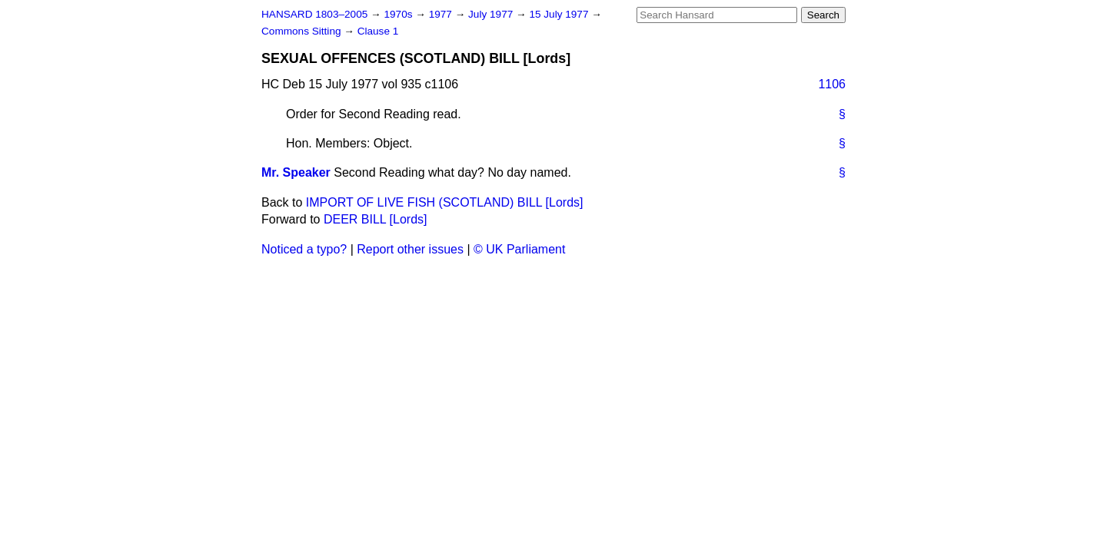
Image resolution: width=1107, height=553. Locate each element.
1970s (399, 14)
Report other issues (410, 249)
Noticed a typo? (304, 249)
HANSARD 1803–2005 (314, 14)
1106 (832, 84)
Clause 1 (378, 31)
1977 (442, 14)
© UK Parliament (519, 249)
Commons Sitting (302, 31)
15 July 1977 (560, 14)
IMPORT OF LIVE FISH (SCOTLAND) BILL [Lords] (444, 202)
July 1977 (492, 14)
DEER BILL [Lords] (375, 219)
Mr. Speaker (296, 172)
